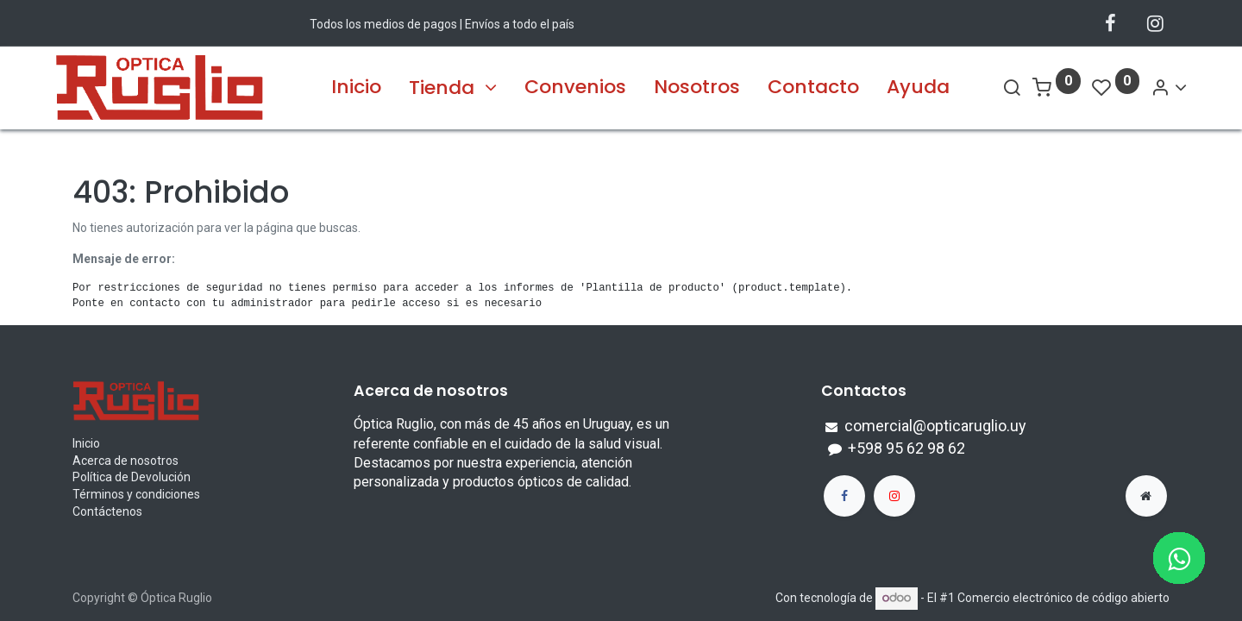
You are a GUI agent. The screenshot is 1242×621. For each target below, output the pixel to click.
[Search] (994, 87)
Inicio (86, 443)
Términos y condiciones (136, 494)
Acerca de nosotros (125, 460)
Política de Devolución (131, 477)
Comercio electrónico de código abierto (1063, 598)
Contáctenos (107, 511)
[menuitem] (356, 87)
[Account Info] (1151, 87)
